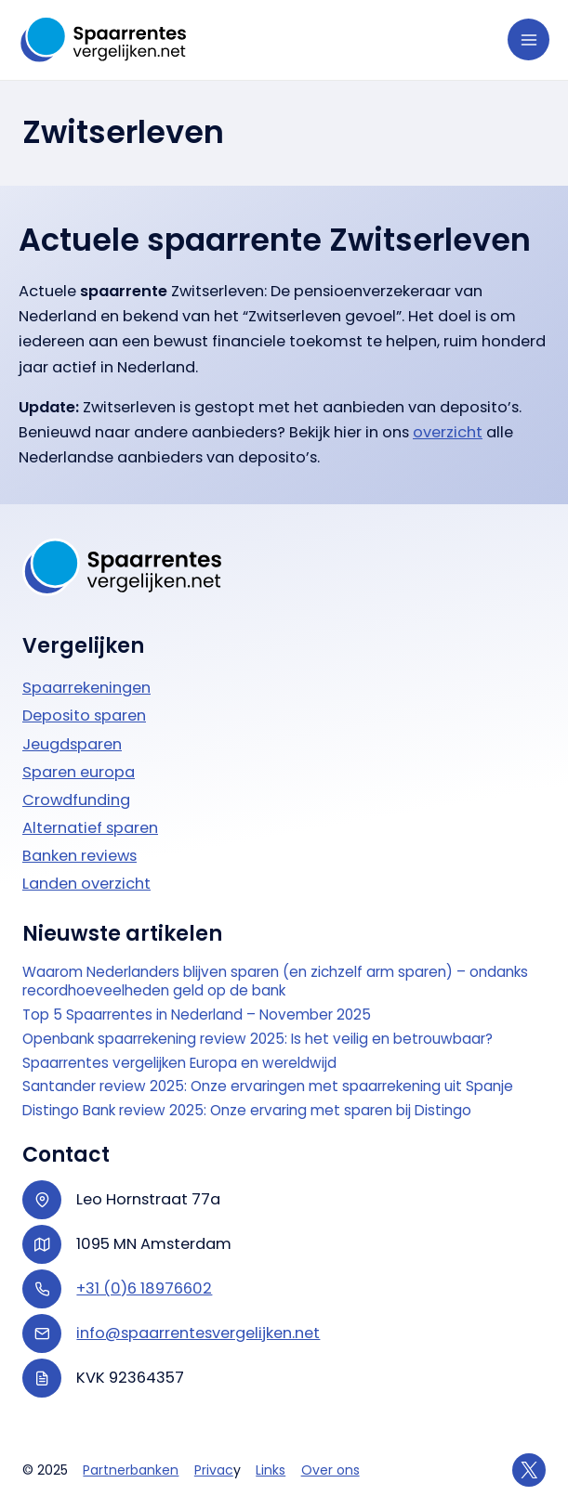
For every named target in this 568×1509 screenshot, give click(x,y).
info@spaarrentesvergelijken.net (198, 1333)
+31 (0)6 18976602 (144, 1288)
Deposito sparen (84, 715)
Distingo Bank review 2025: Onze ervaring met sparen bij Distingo (246, 1110)
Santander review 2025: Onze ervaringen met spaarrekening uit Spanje (267, 1086)
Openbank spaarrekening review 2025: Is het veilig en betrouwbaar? (257, 1039)
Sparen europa (78, 772)
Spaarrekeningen (86, 687)
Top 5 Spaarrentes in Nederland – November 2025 (196, 1015)
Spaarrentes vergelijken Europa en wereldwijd (179, 1063)
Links (270, 1470)
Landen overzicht (86, 883)
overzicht (447, 432)
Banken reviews (79, 855)
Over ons (330, 1470)
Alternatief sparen (90, 828)
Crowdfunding (76, 800)
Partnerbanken (130, 1470)
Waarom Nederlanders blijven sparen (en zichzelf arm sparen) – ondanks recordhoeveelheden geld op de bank (275, 981)
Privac (213, 1470)
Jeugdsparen (72, 744)
